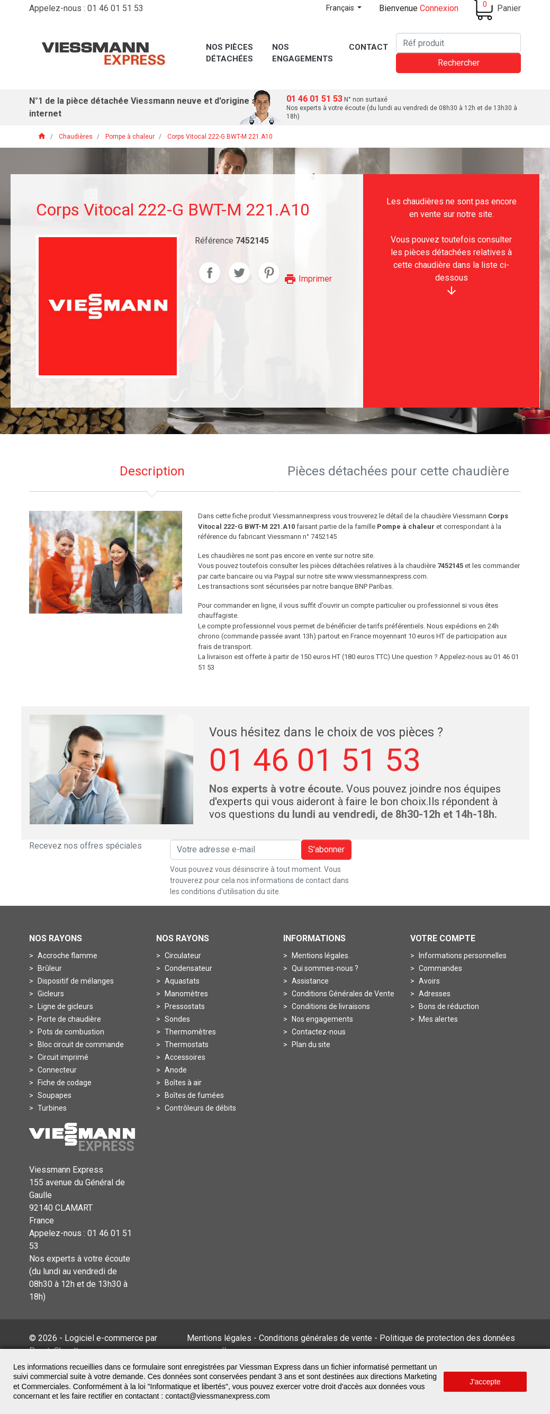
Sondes (176, 1019)
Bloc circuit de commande (80, 1044)
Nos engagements (321, 1019)
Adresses (433, 993)
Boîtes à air (182, 1082)
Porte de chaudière (68, 1019)
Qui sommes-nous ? (324, 968)
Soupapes (53, 1095)
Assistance (309, 981)
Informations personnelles (462, 955)
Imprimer (308, 279)
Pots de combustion (70, 1032)
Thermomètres (189, 1032)
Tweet (239, 272)
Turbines (51, 1108)
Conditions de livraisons (330, 1006)
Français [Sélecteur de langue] (341, 8)
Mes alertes (437, 1019)
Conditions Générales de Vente (342, 993)
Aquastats (181, 981)
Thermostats (186, 1044)
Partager (209, 272)
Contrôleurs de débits (199, 1108)
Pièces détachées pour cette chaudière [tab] (398, 471)
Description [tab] (152, 471)
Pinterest (268, 272)
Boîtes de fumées (193, 1095)
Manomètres (185, 993)
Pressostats (184, 1006)
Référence (214, 241)
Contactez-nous (318, 1032)
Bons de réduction (448, 1006)
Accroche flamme (66, 955)
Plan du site (310, 1044)
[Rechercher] (458, 43)
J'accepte (485, 1381)
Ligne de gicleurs (64, 1006)
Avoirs (428, 981)
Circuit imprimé (62, 1057)
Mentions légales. (320, 955)
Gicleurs (50, 993)
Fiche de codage (64, 1082)
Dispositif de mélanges (75, 981)
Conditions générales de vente (315, 1338)
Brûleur (49, 968)
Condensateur (187, 968)
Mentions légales (219, 1338)
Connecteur (56, 1070)
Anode (175, 1070)
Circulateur (182, 955)
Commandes (439, 968)
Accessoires (184, 1057)
